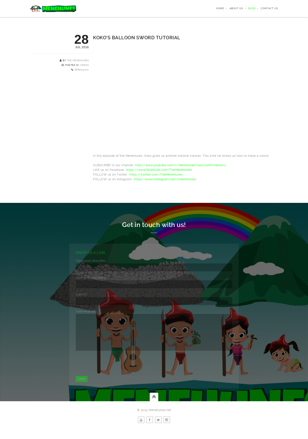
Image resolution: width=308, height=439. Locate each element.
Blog (251, 8)
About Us (236, 8)
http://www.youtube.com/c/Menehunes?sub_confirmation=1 (180, 165)
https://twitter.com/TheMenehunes (156, 174)
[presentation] (108, 369)
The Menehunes (78, 60)
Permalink (81, 69)
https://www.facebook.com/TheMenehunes (159, 170)
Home (220, 8)
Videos (84, 65)
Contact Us (269, 8)
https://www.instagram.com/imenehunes (164, 179)
